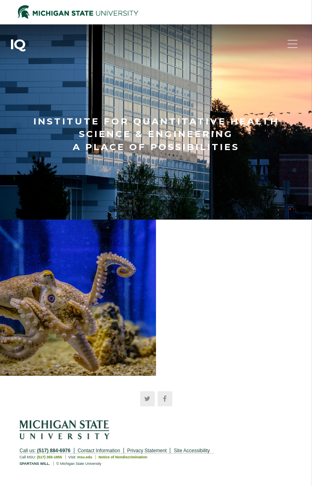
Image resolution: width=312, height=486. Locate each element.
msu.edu (84, 457)
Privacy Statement (147, 450)
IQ (17, 44)
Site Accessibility (192, 450)
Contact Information (99, 450)
